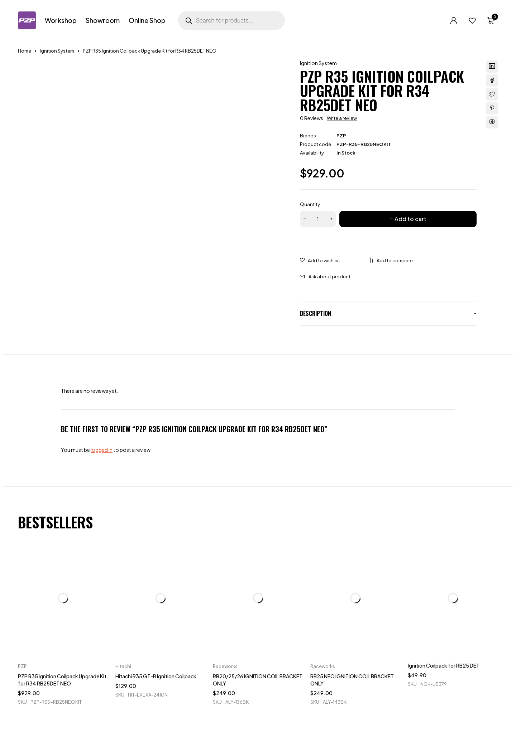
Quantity (310, 204)
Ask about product (329, 276)
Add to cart (410, 219)
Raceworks (225, 666)
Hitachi (123, 666)
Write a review (342, 118)
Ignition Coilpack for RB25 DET (443, 665)
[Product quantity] (318, 219)
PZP (341, 135)
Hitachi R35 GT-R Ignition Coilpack (155, 676)
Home (24, 51)
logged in (102, 449)
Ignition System (57, 51)
